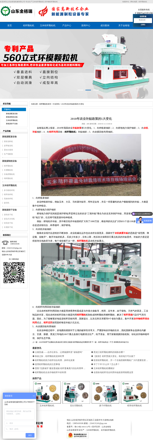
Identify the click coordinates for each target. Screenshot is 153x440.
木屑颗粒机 (8, 170)
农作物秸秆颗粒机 (108, 430)
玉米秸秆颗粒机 (47, 25)
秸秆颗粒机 (143, 2)
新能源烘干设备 (12, 124)
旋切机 (6, 203)
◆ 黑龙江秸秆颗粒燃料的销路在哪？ (108, 352)
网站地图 (133, 2)
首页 (9, 25)
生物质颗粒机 (9, 174)
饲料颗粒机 (8, 178)
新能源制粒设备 (12, 117)
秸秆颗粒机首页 (45, 104)
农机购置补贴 (121, 233)
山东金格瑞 (106, 427)
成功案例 (104, 25)
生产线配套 (8, 154)
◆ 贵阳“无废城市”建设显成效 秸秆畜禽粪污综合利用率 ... (58, 368)
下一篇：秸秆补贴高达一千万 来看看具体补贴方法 (110, 342)
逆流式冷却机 (9, 219)
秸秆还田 (48, 322)
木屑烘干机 (8, 227)
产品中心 (66, 25)
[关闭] (143, 25)
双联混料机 (8, 141)
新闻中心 (85, 25)
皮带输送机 (8, 146)
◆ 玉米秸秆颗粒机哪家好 (103, 368)
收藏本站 (125, 2)
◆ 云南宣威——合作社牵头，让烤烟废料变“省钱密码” (57, 352)
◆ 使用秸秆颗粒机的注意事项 (46, 364)
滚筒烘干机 (8, 215)
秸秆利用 (53, 132)
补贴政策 (76, 128)
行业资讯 (56, 104)
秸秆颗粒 (81, 315)
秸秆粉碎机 (8, 194)
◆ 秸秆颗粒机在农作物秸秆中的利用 (49, 372)
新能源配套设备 (12, 114)
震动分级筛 (8, 150)
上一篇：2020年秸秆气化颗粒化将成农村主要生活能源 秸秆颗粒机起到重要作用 (61, 342)
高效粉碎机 (8, 199)
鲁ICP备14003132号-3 (83, 427)
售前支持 (142, 20)
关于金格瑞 (123, 25)
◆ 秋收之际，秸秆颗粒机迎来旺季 (48, 356)
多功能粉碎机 (9, 190)
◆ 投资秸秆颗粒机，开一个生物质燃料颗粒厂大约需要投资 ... (119, 360)
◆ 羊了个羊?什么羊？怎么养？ (105, 364)
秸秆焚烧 (128, 315)
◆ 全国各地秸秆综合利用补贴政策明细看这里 (112, 372)
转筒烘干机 (8, 223)
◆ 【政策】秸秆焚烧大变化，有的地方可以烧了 (113, 356)
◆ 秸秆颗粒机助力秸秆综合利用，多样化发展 (53, 360)
